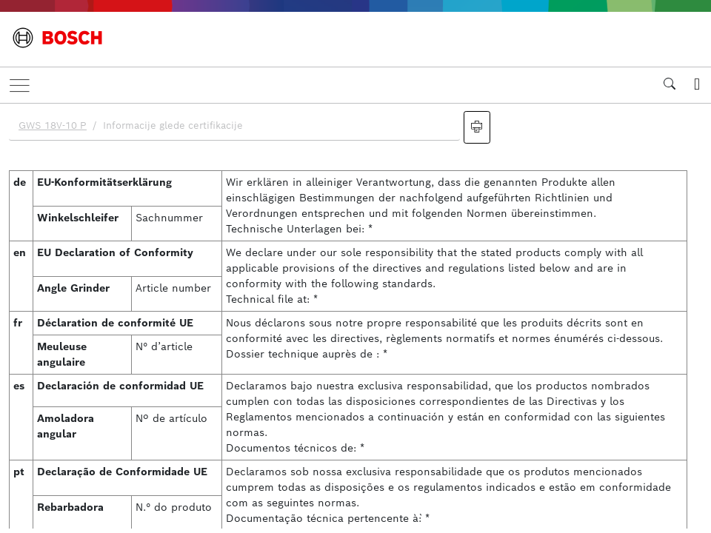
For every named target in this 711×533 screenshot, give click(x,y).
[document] (355, 316)
